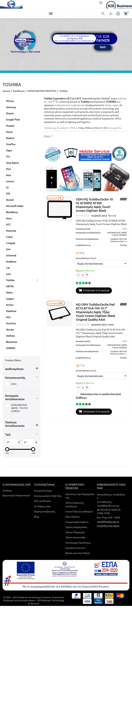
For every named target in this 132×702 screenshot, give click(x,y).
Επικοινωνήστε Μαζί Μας (47, 495)
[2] (55, 100)
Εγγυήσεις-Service (75, 547)
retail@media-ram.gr (108, 521)
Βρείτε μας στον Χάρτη (77, 552)
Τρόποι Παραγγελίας (76, 527)
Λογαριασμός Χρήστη (77, 521)
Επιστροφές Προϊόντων (78, 542)
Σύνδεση (7, 490)
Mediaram (8, 600)
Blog (36, 516)
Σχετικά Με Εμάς (43, 490)
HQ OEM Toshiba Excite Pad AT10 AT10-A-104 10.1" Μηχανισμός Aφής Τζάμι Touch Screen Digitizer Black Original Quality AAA (95, 312)
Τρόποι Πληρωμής (75, 532)
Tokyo (108, 105)
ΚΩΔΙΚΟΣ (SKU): (99, 215)
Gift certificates (42, 500)
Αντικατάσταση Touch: (86, 258)
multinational (61, 105)
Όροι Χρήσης (72, 516)
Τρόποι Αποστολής (75, 537)
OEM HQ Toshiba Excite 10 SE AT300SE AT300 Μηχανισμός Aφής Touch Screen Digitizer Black (94, 204)
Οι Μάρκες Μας (42, 506)
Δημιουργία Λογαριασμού (16, 495)
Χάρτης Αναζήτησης (44, 511)
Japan (115, 105)
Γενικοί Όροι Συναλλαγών (79, 511)
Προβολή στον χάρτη (108, 525)
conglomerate (77, 105)
